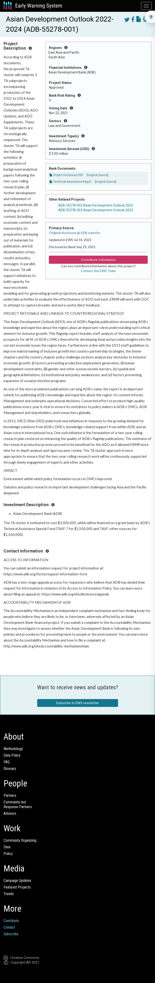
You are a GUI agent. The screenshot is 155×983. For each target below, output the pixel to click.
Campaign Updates (17, 880)
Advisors (10, 813)
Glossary (10, 768)
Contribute (11, 920)
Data (7, 847)
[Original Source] (97, 175)
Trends (9, 894)
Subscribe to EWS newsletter (77, 703)
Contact (9, 927)
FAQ (6, 762)
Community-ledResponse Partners (18, 804)
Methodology (13, 748)
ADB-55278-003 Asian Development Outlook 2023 (95, 210)
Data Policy (12, 755)
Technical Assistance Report (70, 181)
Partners (10, 795)
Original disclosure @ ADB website (74, 233)
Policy (8, 853)
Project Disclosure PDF (66, 175)
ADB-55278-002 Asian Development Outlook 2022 (95, 205)
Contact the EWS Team (98, 271)
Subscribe (11, 934)
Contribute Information (98, 260)
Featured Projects (17, 887)
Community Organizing (20, 840)
